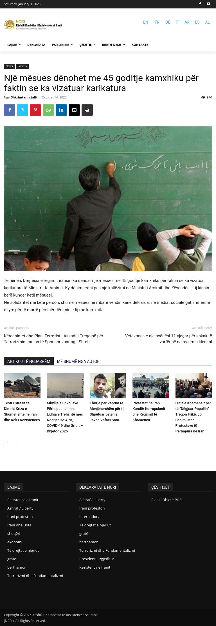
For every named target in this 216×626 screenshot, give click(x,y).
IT (177, 22)
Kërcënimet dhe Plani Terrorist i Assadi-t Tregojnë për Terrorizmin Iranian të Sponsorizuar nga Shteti (53, 338)
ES (197, 22)
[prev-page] (7, 442)
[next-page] (16, 442)
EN (145, 22)
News (9, 66)
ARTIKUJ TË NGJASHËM (28, 361)
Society (22, 66)
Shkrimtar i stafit (24, 97)
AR (187, 22)
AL (207, 22)
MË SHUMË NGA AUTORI (79, 361)
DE (167, 22)
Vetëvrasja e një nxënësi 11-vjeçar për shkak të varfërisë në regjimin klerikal (168, 338)
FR (157, 22)
